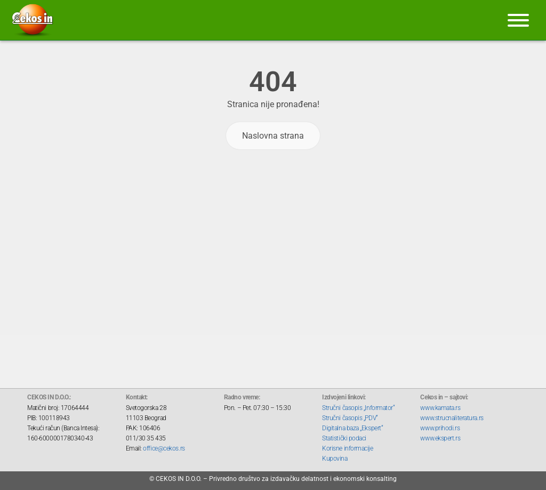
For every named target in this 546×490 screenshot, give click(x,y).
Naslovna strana (273, 136)
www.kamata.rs (440, 408)
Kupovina (334, 458)
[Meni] (518, 20)
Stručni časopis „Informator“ (358, 408)
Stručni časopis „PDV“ (350, 418)
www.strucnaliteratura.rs (451, 418)
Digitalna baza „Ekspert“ (352, 428)
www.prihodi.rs (440, 428)
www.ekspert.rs (440, 438)
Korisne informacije (347, 448)
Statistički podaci (344, 438)
